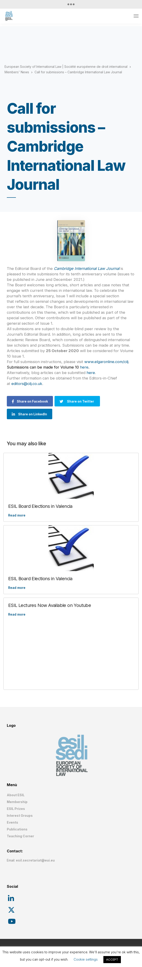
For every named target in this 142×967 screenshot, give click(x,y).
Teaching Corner (20, 836)
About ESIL (16, 795)
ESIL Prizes (16, 809)
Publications (17, 829)
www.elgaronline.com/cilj (106, 361)
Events (12, 822)
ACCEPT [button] (112, 959)
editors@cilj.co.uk (26, 383)
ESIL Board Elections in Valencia (40, 506)
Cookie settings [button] (86, 959)
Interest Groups (20, 815)
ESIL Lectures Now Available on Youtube (49, 605)
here (84, 367)
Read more (16, 515)
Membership (17, 802)
